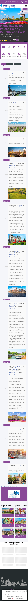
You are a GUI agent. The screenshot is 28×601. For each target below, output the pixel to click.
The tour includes (17, 63)
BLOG (21, 1)
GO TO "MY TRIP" (17, 1)
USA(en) (25, 2)
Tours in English (17, 2)
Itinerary (3, 63)
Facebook (14, 579)
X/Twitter (14, 584)
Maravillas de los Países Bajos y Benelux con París (12, 29)
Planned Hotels (9, 63)
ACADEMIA (25, 1)
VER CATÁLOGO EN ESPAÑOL (8, 1)
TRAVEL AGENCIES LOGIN (9, 2)
